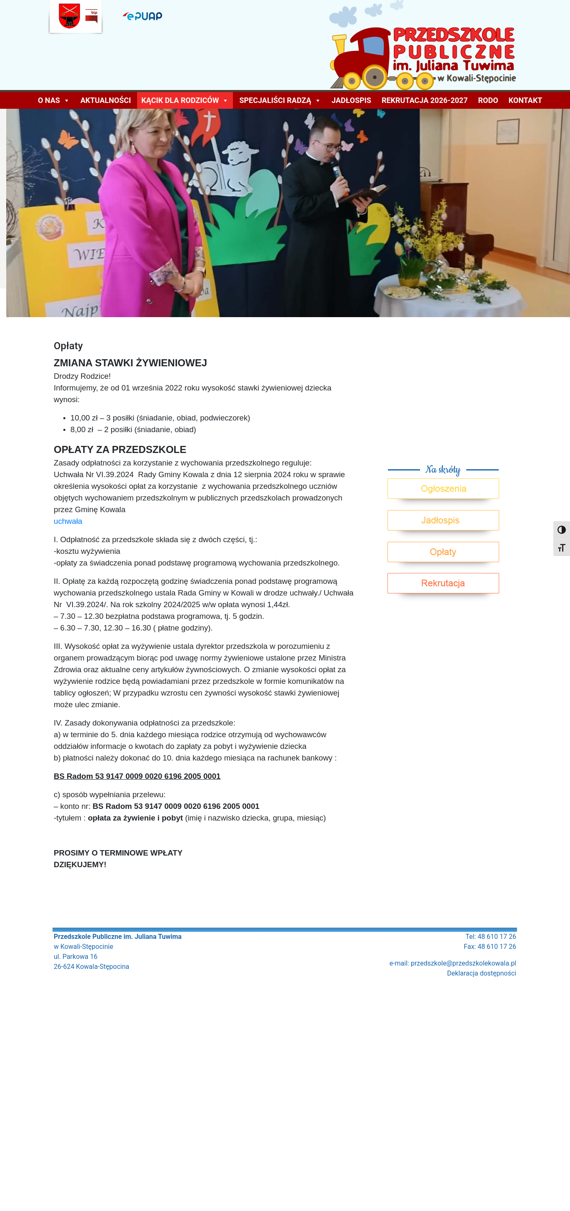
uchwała (68, 521)
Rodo (488, 100)
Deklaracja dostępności (481, 973)
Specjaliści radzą (280, 100)
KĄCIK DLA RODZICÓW (185, 100)
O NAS (54, 100)
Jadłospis (351, 100)
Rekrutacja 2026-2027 (425, 100)
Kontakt (525, 100)
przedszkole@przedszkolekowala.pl (463, 963)
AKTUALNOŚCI (105, 100)
